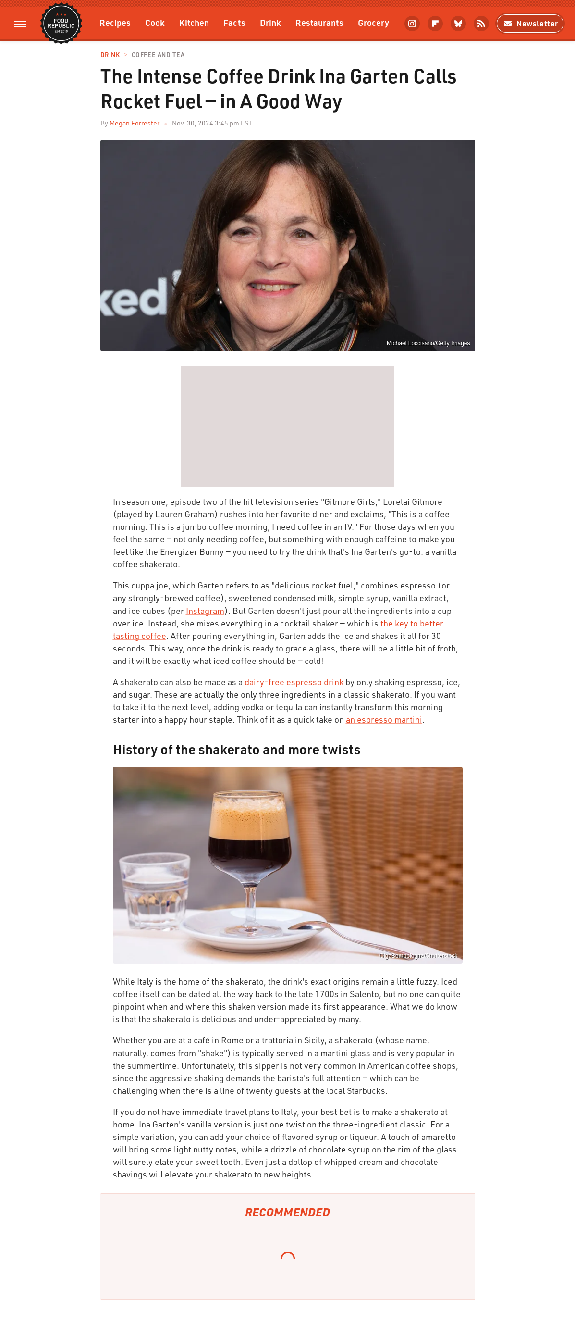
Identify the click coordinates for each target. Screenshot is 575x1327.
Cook (155, 22)
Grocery (373, 22)
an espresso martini (384, 719)
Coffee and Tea (158, 55)
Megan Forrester (134, 123)
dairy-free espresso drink (294, 681)
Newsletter (530, 23)
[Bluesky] (458, 23)
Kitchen (194, 22)
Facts (234, 22)
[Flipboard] (435, 23)
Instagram (205, 610)
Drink (270, 22)
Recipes (115, 22)
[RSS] (481, 23)
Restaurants (319, 22)
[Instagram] (412, 23)
